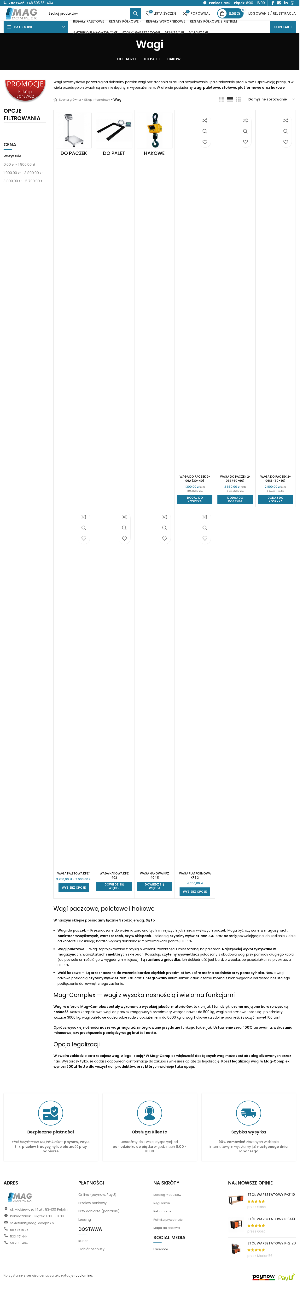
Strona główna (68, 112)
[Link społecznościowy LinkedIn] (286, 4)
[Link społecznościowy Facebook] (273, 4)
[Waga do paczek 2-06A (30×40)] (194, 305)
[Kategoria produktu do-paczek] (73, 148)
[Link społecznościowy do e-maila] (279, 4)
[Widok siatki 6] (230, 112)
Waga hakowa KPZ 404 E (154, 890)
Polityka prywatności (170, 1240)
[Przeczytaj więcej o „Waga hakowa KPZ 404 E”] (154, 902)
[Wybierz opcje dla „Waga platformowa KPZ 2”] (195, 912)
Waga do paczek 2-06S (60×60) (235, 491)
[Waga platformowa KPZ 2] (194, 704)
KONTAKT (283, 39)
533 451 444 (20, 1257)
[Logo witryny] (33, 20)
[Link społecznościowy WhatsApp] (292, 4)
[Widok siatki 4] (221, 112)
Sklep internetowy (102, 112)
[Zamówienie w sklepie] (272, 112)
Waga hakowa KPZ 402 (114, 890)
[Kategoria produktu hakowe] (154, 148)
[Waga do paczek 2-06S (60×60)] (235, 305)
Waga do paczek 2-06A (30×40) (194, 491)
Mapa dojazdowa (167, 1248)
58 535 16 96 (20, 1250)
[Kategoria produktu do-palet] (114, 148)
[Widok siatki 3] (238, 112)
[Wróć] (130, 57)
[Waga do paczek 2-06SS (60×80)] (275, 305)
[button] (194, 514)
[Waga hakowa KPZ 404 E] (154, 704)
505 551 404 (20, 1263)
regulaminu (84, 1296)
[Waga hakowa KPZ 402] (114, 704)
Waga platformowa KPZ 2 (194, 893)
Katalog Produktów (169, 1215)
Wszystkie (12, 168)
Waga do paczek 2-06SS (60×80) (275, 491)
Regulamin (162, 1223)
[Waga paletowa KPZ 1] (73, 704)
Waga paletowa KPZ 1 (74, 890)
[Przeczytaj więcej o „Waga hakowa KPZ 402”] (114, 902)
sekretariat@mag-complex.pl (34, 1243)
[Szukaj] (104, 20)
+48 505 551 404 (39, 4)
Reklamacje (163, 1232)
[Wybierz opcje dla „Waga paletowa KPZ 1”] (73, 912)
